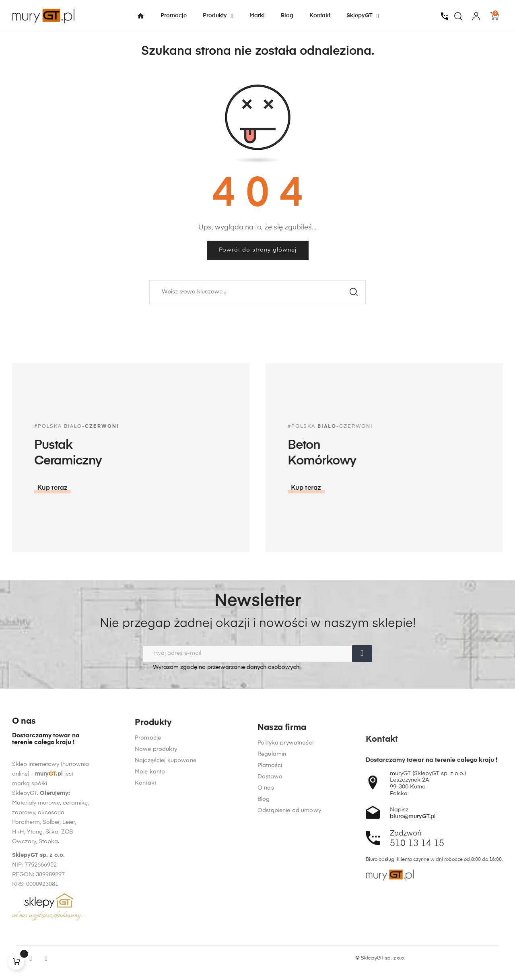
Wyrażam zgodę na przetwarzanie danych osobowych (221, 667)
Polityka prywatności (285, 903)
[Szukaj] (257, 292)
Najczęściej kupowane (165, 874)
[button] (400, 488)
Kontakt (145, 897)
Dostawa (270, 937)
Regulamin (272, 915)
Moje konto (150, 886)
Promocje (148, 852)
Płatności (270, 926)
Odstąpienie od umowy (289, 971)
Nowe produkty (156, 863)
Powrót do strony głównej (258, 250)
